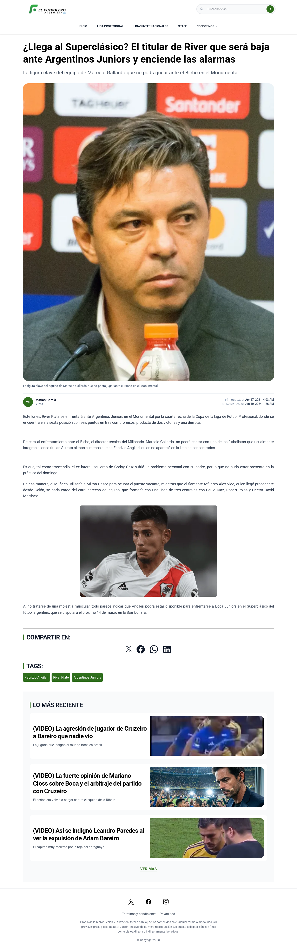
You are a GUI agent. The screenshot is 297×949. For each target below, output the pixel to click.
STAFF (182, 26)
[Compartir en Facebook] (141, 649)
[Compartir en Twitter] (128, 649)
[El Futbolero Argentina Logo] (47, 9)
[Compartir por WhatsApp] (154, 649)
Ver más (148, 869)
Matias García (45, 400)
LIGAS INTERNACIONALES (150, 26)
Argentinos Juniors (87, 677)
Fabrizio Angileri (36, 677)
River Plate (61, 677)
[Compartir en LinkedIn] (167, 649)
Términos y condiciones (139, 914)
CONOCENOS (207, 26)
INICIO (83, 26)
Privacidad (167, 914)
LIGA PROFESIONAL (110, 26)
